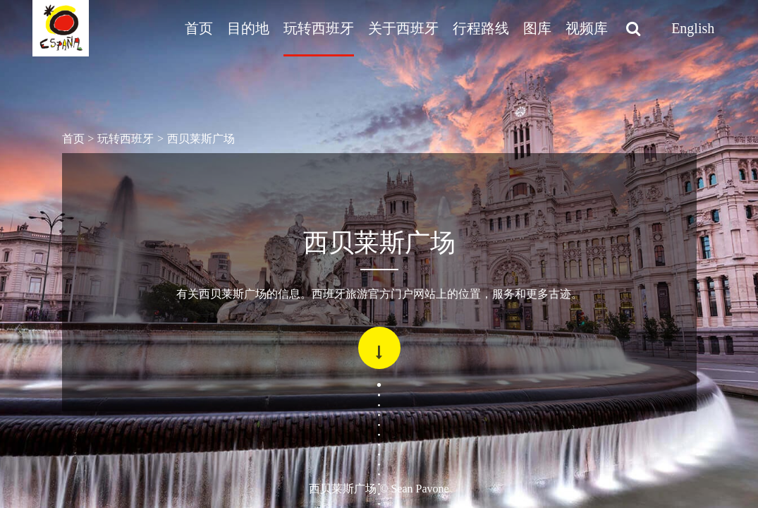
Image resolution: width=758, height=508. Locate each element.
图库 (537, 28)
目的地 (248, 28)
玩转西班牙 (318, 28)
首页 (199, 28)
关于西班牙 (403, 28)
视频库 (587, 28)
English (692, 28)
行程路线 (481, 28)
